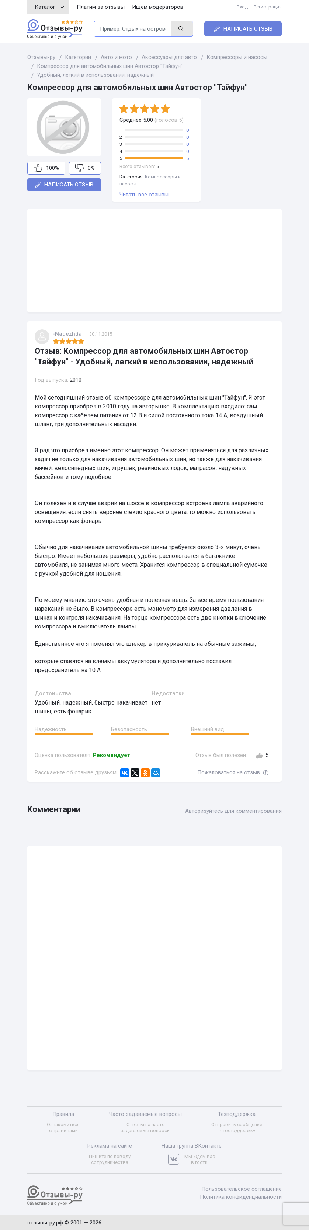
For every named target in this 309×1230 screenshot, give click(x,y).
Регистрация (268, 7)
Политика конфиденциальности (241, 1196)
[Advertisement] (154, 260)
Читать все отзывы (144, 194)
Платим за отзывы (101, 7)
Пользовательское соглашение (241, 1189)
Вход (242, 7)
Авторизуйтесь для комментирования (233, 811)
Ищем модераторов (157, 7)
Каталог (49, 7)
